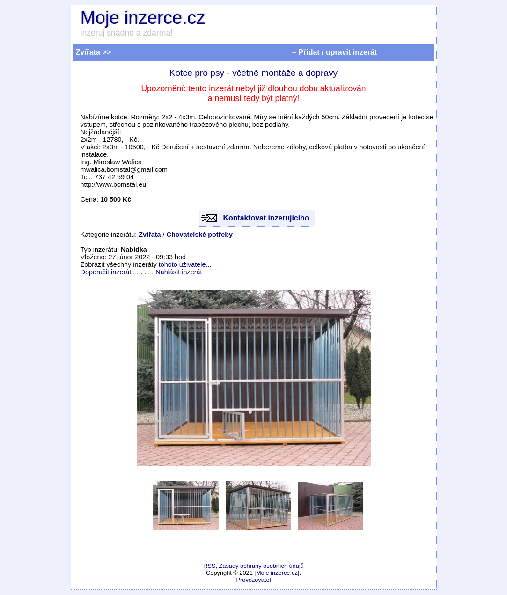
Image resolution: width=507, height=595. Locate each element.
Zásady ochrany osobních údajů (261, 565)
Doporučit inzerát (106, 272)
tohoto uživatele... (185, 264)
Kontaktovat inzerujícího (266, 218)
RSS (209, 565)
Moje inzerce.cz (143, 17)
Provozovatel (253, 579)
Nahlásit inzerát (178, 272)
